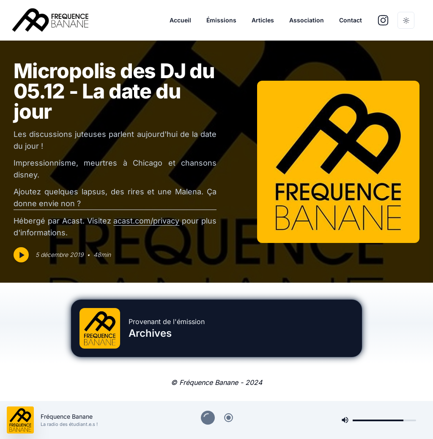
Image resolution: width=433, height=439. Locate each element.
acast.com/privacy (146, 220)
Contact (350, 20)
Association (306, 20)
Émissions (221, 20)
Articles (263, 20)
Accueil (180, 20)
